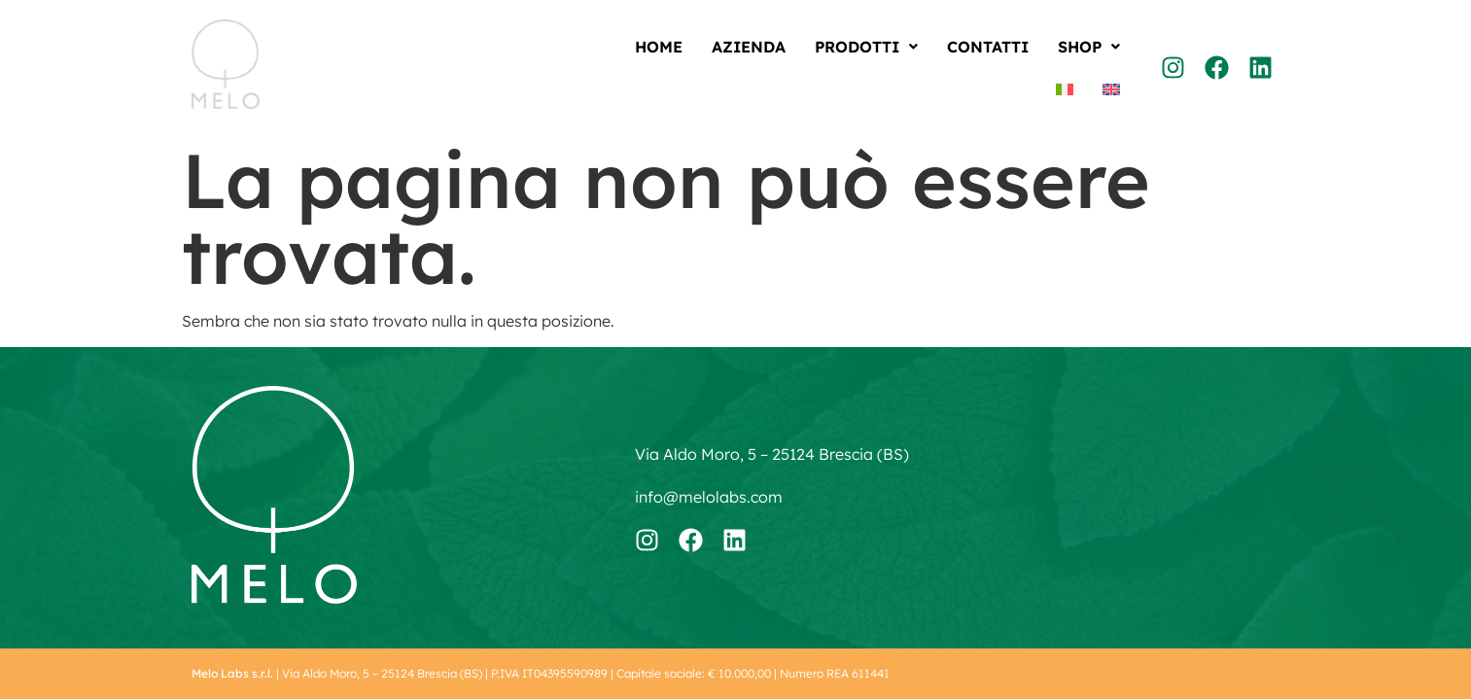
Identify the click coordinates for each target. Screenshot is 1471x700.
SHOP (1089, 46)
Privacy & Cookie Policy (1217, 673)
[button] (866, 46)
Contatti (988, 46)
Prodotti (866, 46)
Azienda (749, 46)
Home (659, 46)
